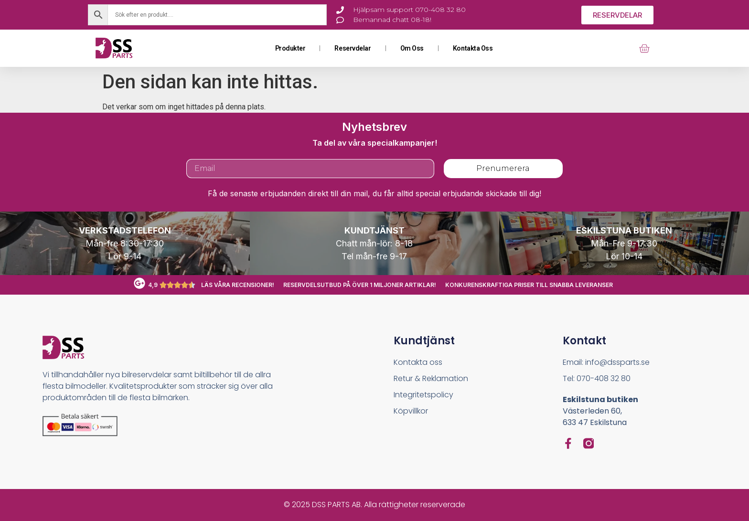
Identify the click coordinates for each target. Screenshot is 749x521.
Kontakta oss (473, 48)
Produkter (290, 48)
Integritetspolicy (423, 394)
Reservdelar (352, 48)
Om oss (412, 48)
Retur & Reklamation (431, 378)
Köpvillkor (411, 410)
